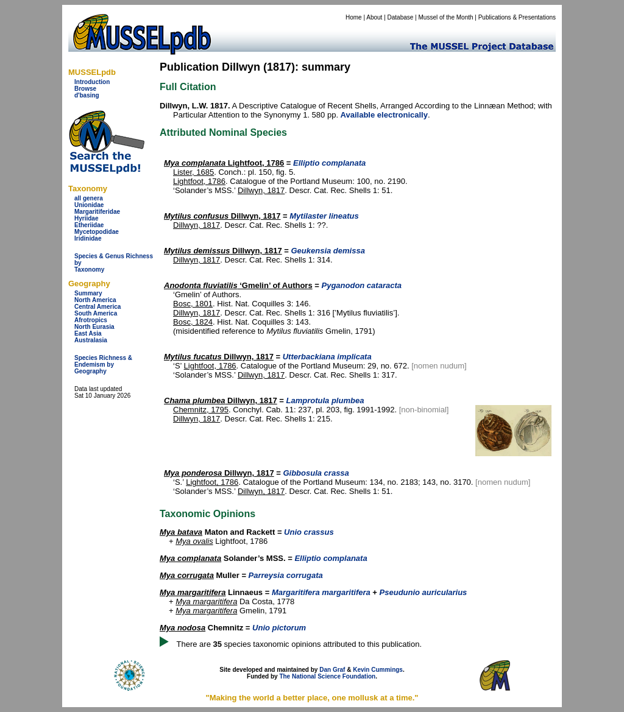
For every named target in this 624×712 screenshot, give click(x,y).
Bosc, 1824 (193, 321)
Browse (85, 88)
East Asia (88, 333)
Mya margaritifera (192, 592)
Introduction (92, 82)
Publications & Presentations (517, 17)
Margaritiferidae (97, 211)
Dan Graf (332, 669)
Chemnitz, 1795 (201, 409)
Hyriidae (86, 218)
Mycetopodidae (96, 231)
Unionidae (89, 205)
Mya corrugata (187, 575)
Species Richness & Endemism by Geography (103, 364)
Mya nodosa (182, 627)
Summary (88, 293)
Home (354, 17)
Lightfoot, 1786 (224, 162)
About (374, 17)
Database (401, 17)
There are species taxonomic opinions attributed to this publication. (299, 644)
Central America (97, 306)
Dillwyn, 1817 (261, 190)
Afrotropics (90, 320)
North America (95, 300)
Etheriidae (89, 225)
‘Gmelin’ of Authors (238, 285)
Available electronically (384, 114)
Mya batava (181, 532)
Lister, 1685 (193, 172)
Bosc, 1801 (193, 303)
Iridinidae (87, 238)
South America (95, 313)
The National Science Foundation (327, 676)
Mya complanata (190, 558)
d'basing (86, 95)
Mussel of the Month (446, 17)
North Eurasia (94, 326)
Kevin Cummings (378, 669)
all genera (88, 198)
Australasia (90, 340)
